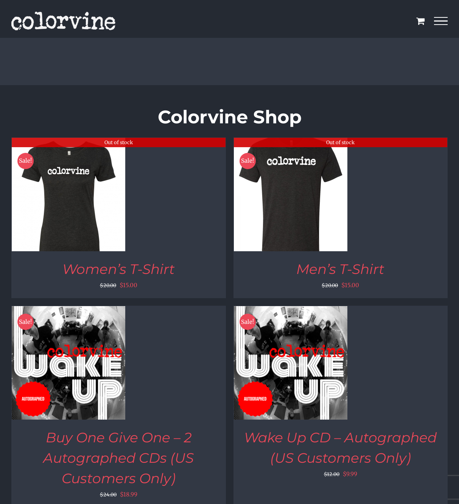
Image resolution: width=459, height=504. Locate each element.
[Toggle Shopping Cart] (420, 20)
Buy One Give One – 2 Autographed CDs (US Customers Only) (118, 458)
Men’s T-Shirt (340, 269)
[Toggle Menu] (441, 21)
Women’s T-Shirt (118, 269)
